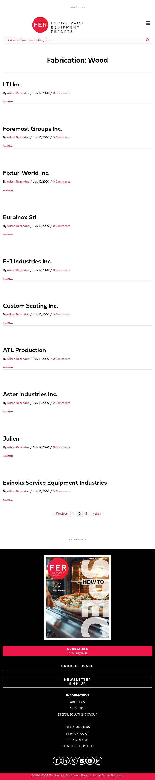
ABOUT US (77, 702)
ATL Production (24, 350)
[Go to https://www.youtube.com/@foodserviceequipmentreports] (90, 761)
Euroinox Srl (19, 217)
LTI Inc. (12, 85)
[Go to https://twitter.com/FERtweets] (73, 761)
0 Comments (61, 93)
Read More (8, 102)
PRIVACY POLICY (77, 733)
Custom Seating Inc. (30, 306)
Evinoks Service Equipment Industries (55, 483)
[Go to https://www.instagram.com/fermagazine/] (98, 761)
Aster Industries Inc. (30, 394)
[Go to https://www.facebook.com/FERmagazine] (57, 761)
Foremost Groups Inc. (32, 129)
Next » (96, 513)
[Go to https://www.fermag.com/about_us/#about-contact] (82, 761)
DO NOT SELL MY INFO (77, 746)
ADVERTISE (77, 708)
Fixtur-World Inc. (26, 173)
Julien (11, 439)
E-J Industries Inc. (27, 262)
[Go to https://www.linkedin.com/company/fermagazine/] (65, 761)
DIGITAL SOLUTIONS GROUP (77, 714)
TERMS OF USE (77, 740)
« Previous (60, 513)
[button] (77, 651)
